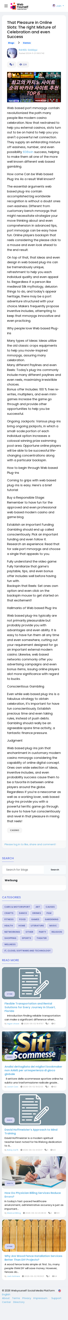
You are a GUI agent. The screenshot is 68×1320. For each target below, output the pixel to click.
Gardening (51, 919)
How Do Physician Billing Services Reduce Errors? (33, 1195)
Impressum (40, 1298)
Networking (12, 931)
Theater (42, 938)
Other (29, 931)
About (6, 1298)
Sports (26, 938)
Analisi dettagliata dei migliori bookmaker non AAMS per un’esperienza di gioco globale (33, 1070)
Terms (16, 1298)
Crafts (8, 913)
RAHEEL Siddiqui (28, 50)
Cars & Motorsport (17, 906)
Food (22, 919)
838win (28, 152)
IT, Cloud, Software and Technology (27, 950)
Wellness (10, 944)
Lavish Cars (12, 1086)
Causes (50, 906)
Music (53, 925)
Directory (19, 1302)
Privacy (27, 1298)
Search (55, 869)
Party (42, 931)
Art (38, 906)
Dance (23, 913)
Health (8, 925)
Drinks (36, 913)
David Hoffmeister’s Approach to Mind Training (31, 1131)
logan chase (13, 1023)
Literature (37, 925)
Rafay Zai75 (12, 1150)
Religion (57, 931)
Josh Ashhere (13, 1276)
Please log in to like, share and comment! (30, 844)
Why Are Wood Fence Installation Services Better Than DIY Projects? (33, 1258)
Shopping (10, 938)
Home (21, 925)
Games (27, 43)
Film (49, 913)
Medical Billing (14, 1213)
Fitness (9, 919)
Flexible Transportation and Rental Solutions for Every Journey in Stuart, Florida (30, 1007)
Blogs (11, 43)
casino (14, 830)
